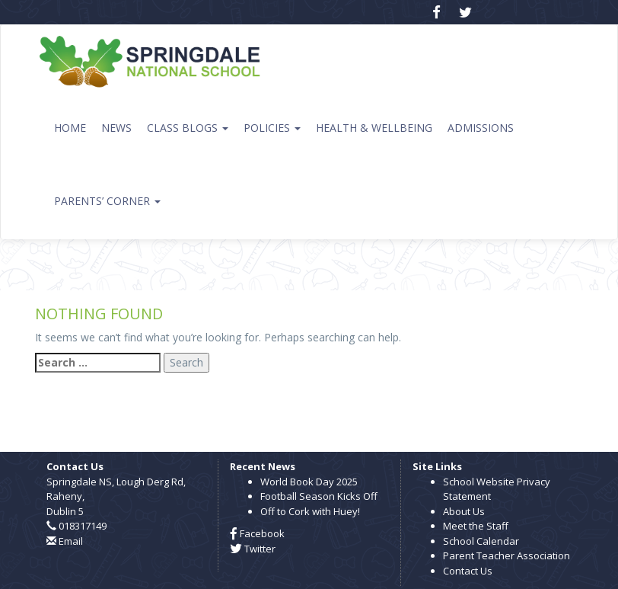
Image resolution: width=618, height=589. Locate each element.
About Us (464, 511)
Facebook (257, 533)
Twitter (253, 548)
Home (70, 127)
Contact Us (467, 571)
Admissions (481, 127)
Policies (272, 127)
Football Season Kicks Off (318, 496)
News (116, 127)
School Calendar (481, 541)
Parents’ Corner (107, 201)
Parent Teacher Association (506, 555)
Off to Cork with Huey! (310, 511)
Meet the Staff (475, 526)
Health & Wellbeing (374, 127)
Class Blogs (187, 127)
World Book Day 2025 (309, 481)
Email (71, 541)
